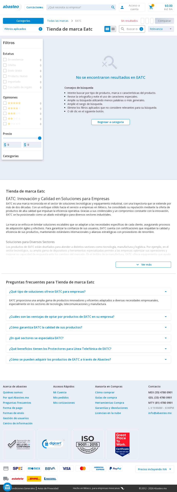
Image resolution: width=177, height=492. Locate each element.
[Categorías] (23, 21)
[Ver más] (143, 265)
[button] (34, 7)
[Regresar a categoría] (110, 122)
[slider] (39, 138)
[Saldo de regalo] (18, 487)
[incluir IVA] (152, 469)
